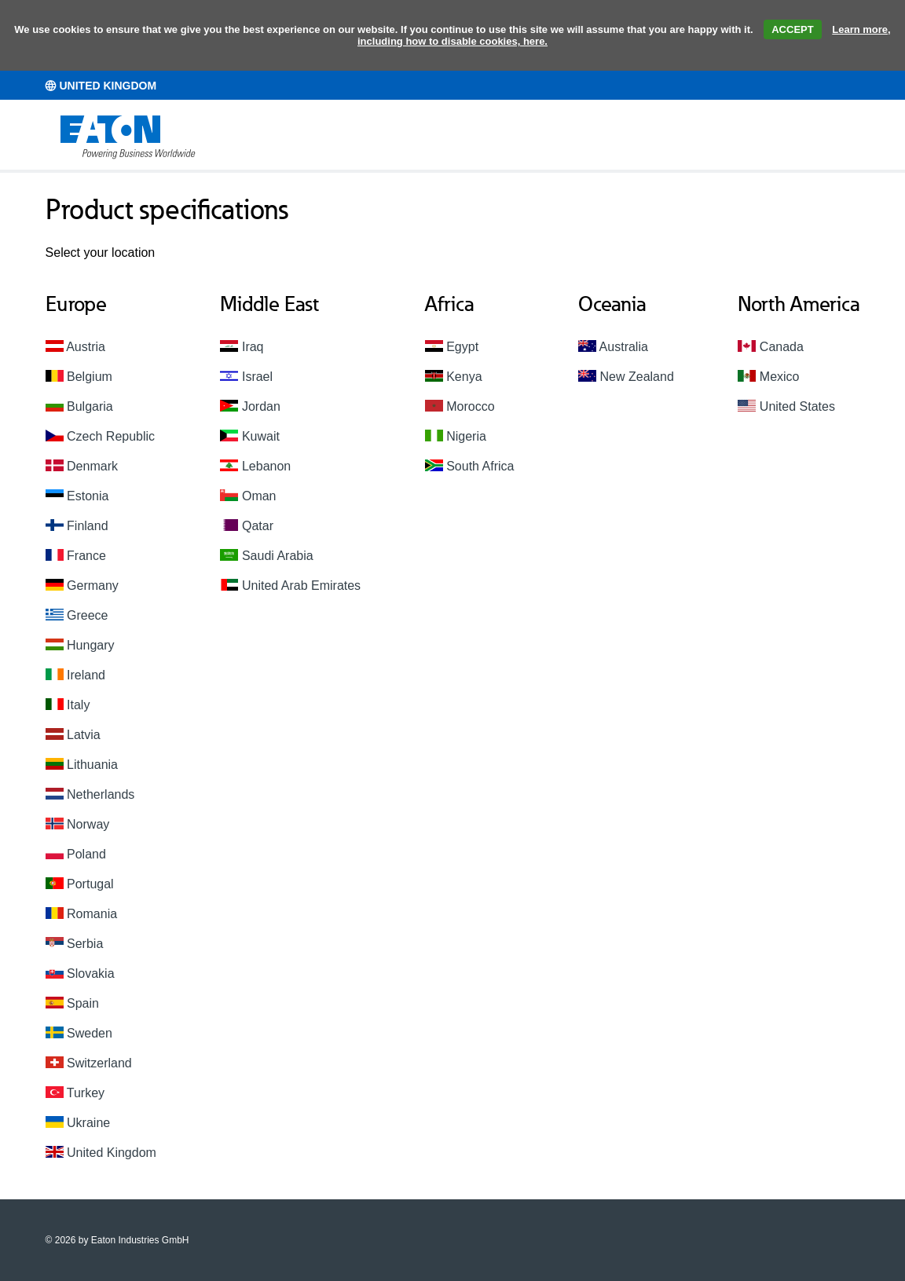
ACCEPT (792, 29)
